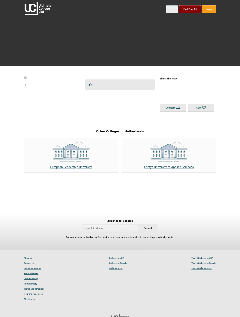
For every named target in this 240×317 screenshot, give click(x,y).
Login (209, 9)
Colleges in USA (116, 258)
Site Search (29, 299)
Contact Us (29, 263)
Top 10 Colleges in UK (201, 268)
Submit (148, 228)
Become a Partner (32, 268)
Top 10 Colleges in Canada (203, 263)
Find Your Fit (190, 9)
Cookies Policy (31, 278)
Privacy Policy (30, 284)
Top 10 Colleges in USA (202, 258)
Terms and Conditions (34, 289)
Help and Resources (33, 294)
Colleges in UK (116, 268)
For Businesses (31, 273)
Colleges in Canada (118, 263)
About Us (28, 258)
